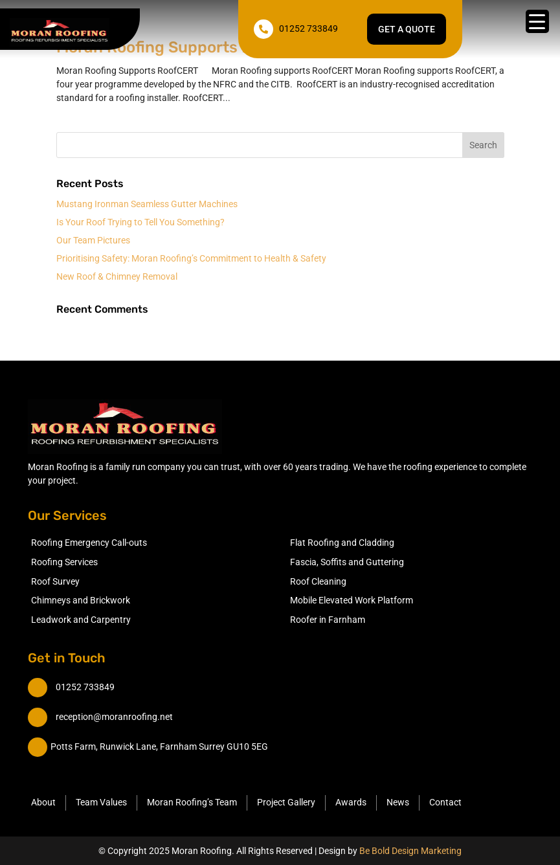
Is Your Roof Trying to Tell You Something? (140, 222)
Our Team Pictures (93, 240)
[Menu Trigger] (537, 21)
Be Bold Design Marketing (410, 851)
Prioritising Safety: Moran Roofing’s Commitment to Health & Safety (191, 258)
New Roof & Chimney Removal (116, 276)
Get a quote (406, 29)
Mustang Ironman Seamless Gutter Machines (147, 204)
